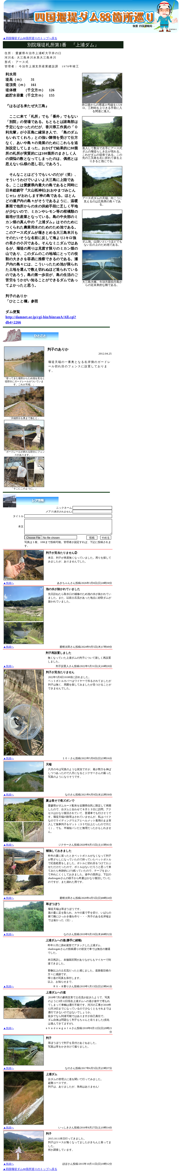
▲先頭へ (8, 583)
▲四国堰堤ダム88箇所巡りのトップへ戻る (30, 38)
